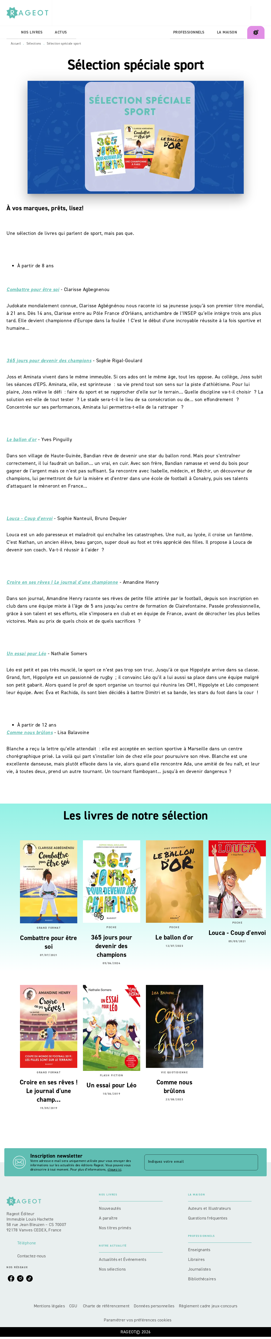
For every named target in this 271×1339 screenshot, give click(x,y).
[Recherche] (258, 13)
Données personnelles (154, 1306)
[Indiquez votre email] (194, 1162)
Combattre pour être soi (32, 289)
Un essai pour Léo (26, 653)
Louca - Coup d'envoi (29, 518)
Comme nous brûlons (29, 732)
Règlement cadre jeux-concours (208, 1306)
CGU (74, 1306)
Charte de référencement (106, 1306)
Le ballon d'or (21, 439)
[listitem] (11, 1278)
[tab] (12, 32)
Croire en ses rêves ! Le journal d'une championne (62, 582)
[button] (130, 1208)
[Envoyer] (251, 1162)
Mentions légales (49, 1306)
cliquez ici (114, 1169)
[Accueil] (29, 13)
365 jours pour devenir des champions (48, 360)
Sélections (33, 43)
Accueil (16, 43)
